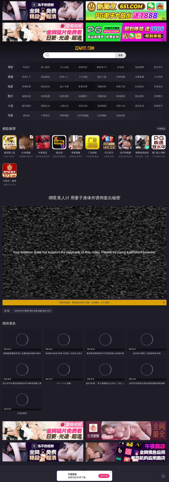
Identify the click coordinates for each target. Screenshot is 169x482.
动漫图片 (83, 96)
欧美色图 (64, 96)
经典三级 (120, 86)
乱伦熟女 (139, 86)
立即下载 (104, 476)
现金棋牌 (139, 67)
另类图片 (158, 96)
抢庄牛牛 (158, 67)
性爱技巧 (158, 105)
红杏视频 (102, 115)
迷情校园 (102, 105)
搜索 (120, 55)
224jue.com (84, 48)
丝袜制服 (120, 76)
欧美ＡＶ (64, 76)
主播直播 (139, 76)
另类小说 (120, 105)
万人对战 (64, 67)
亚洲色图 (45, 96)
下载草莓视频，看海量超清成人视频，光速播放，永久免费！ (111, 302)
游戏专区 (83, 67)
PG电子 (26, 67)
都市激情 (26, 105)
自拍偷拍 (45, 76)
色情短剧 (120, 115)
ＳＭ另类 (158, 76)
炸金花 (120, 67)
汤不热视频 (83, 115)
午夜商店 (45, 115)
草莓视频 (64, 115)
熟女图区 (139, 96)
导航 (10, 115)
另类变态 (158, 86)
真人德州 (45, 67)
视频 (10, 77)
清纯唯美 (120, 96)
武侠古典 (83, 105)
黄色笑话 (139, 105)
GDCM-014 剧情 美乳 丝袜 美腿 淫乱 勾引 (33, 310)
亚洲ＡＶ (26, 76)
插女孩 (26, 115)
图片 (10, 96)
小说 (10, 106)
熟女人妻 (102, 76)
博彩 (10, 67)
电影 (10, 86)
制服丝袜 (102, 86)
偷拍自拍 (45, 86)
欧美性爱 (83, 86)
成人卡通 (64, 86)
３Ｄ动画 (83, 76)
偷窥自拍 (26, 96)
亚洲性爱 (26, 86)
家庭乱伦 (45, 105)
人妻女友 (64, 105)
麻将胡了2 (102, 67)
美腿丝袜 (102, 96)
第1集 (6, 310)
